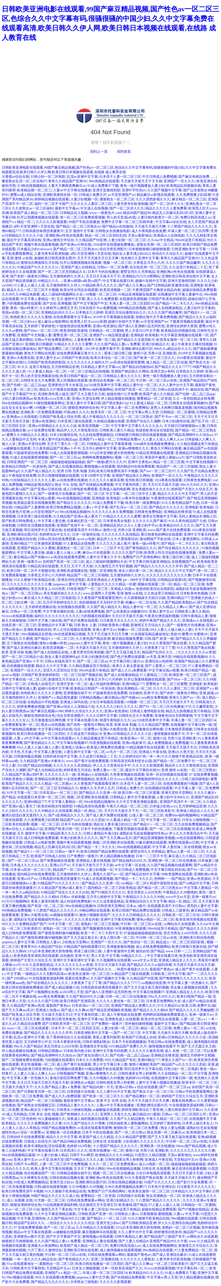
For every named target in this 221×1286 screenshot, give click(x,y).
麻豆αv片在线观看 (96, 552)
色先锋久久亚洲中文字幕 (140, 258)
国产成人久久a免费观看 (129, 670)
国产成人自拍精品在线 (50, 652)
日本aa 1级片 (136, 906)
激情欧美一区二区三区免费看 (136, 1128)
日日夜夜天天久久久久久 (119, 620)
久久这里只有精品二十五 (188, 267)
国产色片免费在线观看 (80, 620)
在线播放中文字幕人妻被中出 (180, 294)
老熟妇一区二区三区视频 (100, 924)
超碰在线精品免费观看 (199, 290)
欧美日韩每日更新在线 (189, 946)
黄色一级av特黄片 (24, 308)
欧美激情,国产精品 (132, 1205)
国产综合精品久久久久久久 (179, 548)
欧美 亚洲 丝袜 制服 (17, 652)
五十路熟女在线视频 (22, 643)
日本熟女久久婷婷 (89, 312)
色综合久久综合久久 (167, 253)
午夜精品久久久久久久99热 (143, 897)
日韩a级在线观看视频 (50, 1187)
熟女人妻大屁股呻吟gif (62, 657)
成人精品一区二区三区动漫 (166, 362)
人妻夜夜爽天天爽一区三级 (94, 339)
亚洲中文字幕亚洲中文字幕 (74, 960)
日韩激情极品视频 (27, 756)
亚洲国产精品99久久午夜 (168, 1241)
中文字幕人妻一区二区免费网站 (125, 407)
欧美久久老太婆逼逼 (128, 666)
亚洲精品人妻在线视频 (93, 860)
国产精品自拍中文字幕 (142, 874)
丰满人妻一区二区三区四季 (188, 231)
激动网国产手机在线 (155, 539)
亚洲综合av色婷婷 (158, 661)
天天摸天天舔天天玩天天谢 (194, 965)
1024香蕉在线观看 (190, 358)
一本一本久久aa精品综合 (20, 892)
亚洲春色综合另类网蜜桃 (174, 715)
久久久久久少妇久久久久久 (116, 706)
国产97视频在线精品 (193, 1209)
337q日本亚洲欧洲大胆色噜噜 (111, 453)
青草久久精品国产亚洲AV (67, 181)
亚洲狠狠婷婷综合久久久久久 (157, 779)
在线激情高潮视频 (133, 299)
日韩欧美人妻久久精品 (116, 430)
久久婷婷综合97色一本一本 (139, 756)
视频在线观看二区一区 (154, 584)
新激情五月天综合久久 (148, 625)
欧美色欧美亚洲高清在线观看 (36, 955)
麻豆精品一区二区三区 (189, 199)
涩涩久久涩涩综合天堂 (60, 670)
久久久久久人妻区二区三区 (91, 204)
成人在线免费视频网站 (153, 946)
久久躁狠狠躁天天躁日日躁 (144, 598)
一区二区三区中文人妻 (138, 493)
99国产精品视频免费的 (58, 1128)
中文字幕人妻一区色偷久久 (188, 983)
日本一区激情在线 (86, 534)
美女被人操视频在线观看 (189, 987)
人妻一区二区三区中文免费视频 (63, 1164)
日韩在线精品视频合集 (66, 1177)
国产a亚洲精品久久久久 (66, 815)
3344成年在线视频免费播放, (114, 244)
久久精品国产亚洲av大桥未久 (42, 761)
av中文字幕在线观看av (58, 738)
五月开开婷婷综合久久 (60, 602)
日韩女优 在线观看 (107, 1141)
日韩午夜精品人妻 (194, 616)
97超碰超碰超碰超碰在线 (143, 933)
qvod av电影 (86, 539)
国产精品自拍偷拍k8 (137, 367)
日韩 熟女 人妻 (85, 625)
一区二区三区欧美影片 (157, 811)
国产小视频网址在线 (42, 992)
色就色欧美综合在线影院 (155, 430)
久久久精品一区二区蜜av (53, 783)
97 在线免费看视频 (203, 774)
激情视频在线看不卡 (169, 734)
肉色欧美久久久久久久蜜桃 (31, 317)
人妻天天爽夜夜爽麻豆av (67, 185)
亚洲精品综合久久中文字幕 (146, 901)
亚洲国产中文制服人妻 (34, 335)
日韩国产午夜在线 (75, 358)
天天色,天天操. (21, 752)
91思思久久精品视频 (150, 1155)
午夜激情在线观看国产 (168, 498)
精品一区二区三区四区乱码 (105, 235)
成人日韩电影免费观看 (80, 489)
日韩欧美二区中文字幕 (168, 974)
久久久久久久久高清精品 (120, 534)
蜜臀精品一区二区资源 (154, 398)
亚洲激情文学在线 (93, 1046)
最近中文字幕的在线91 (142, 770)
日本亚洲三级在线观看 (74, 421)
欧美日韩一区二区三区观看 (139, 792)
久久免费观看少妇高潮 (193, 195)
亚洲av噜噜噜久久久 (133, 448)
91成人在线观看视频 (97, 878)
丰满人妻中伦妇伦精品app (57, 439)
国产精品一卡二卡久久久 (174, 303)
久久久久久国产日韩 (127, 552)
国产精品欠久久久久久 (74, 503)
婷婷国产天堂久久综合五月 (192, 489)
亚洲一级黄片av (29, 561)
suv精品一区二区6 (134, 883)
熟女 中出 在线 (66, 484)
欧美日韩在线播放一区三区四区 (41, 734)
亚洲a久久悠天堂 (181, 752)
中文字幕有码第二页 (130, 484)
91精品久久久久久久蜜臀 (73, 344)
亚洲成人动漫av (122, 589)
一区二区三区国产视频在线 (81, 675)
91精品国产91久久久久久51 (38, 267)
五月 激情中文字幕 (79, 231)
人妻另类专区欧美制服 (131, 204)
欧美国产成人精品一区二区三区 (34, 213)
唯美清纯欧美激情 (73, 330)
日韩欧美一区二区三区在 (181, 915)
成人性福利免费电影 (104, 684)
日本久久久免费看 (89, 1060)
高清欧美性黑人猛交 (53, 394)
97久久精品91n (168, 1005)
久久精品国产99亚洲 (90, 240)
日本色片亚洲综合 (161, 1187)
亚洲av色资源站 (105, 326)
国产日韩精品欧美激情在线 (168, 285)
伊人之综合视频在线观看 (72, 629)
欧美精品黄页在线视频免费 (34, 503)
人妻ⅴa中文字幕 (26, 738)
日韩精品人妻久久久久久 (122, 376)
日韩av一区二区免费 (112, 267)
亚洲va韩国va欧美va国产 (82, 281)
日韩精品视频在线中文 (74, 1173)
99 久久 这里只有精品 (33, 367)
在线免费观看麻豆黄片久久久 (79, 353)
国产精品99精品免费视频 (72, 1141)
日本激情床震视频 (48, 543)
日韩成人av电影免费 (39, 842)
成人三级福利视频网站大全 (62, 294)
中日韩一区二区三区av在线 (157, 380)
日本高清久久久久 (74, 1150)
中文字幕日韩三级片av (126, 661)
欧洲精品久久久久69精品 (114, 1155)
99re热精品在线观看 (104, 181)
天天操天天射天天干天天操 (141, 181)
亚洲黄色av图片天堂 (29, 1236)
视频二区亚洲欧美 (103, 570)
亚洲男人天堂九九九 (115, 1114)
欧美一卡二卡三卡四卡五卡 (101, 933)
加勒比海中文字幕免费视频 (156, 317)
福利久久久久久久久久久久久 (56, 616)
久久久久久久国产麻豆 (149, 521)
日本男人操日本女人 (197, 1123)
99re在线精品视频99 (17, 403)
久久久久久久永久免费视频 (112, 512)
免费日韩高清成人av (195, 217)
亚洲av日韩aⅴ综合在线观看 (136, 1087)
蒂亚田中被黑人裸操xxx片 (164, 457)
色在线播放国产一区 (39, 1173)
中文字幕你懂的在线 (58, 611)
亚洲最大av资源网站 (42, 1245)
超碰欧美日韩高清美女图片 (55, 258)
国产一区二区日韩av (26, 593)
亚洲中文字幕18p (90, 1019)
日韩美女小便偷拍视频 (74, 1109)
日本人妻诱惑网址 (186, 539)
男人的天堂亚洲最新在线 (39, 376)
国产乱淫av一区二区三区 (128, 507)
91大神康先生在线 (34, 1177)
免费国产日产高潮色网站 (141, 557)
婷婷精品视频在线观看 (51, 199)
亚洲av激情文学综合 (58, 240)
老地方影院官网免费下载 (69, 1078)
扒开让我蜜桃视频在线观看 (37, 217)
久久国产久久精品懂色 (127, 1119)
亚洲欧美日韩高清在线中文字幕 (185, 276)
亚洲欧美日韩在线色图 (196, 937)
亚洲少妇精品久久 (155, 344)
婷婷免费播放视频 (31, 706)
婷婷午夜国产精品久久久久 (160, 620)
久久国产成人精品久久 (38, 471)
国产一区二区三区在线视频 (170, 829)
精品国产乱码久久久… (159, 652)
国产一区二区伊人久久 (167, 204)
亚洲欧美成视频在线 (72, 570)
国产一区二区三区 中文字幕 (98, 493)
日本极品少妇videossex (34, 249)
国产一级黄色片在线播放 (57, 493)
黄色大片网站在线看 (39, 353)
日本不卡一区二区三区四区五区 (75, 1028)
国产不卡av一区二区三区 (173, 416)
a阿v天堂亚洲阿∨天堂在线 (34, 226)
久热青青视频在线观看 (127, 774)
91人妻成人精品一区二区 (47, 371)
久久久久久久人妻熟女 (137, 1259)
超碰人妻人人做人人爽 (63, 552)
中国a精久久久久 (76, 412)
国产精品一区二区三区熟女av (78, 226)
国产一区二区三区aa (65, 457)
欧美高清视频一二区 (115, 290)
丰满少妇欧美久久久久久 (79, 838)
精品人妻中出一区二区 (140, 385)
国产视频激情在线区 (98, 928)
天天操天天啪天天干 (17, 1087)
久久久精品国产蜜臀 (153, 724)
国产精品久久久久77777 (173, 367)
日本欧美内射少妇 (77, 1051)
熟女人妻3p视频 (173, 1128)
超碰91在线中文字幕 (150, 281)
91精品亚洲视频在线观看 (137, 294)
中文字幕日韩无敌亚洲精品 (149, 561)
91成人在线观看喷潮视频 (69, 453)
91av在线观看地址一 (22, 1264)
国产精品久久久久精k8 (41, 897)
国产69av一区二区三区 (41, 330)
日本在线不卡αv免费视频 (98, 308)
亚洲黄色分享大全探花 (65, 385)
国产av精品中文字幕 (194, 883)
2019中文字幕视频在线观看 (113, 317)
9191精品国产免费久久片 (128, 1046)
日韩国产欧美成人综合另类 (60, 416)
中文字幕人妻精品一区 (38, 299)
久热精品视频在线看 (109, 421)
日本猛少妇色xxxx (163, 806)
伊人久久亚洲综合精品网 (177, 1223)
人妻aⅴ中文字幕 (95, 507)
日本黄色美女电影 (117, 521)
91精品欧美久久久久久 (99, 285)
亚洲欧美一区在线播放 (63, 1132)
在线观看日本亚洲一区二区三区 (41, 797)
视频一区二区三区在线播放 (113, 1173)
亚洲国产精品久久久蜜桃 (36, 548)
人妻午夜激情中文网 (118, 951)
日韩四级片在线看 (81, 1091)
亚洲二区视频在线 (104, 1259)
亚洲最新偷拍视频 (120, 946)
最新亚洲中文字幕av (78, 1100)
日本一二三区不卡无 (108, 548)
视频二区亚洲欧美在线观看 (87, 797)
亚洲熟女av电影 (82, 1082)
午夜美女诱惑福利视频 (161, 616)
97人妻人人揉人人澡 (29, 285)
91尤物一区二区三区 (49, 1200)
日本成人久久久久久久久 (29, 865)
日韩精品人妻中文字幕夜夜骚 (109, 444)
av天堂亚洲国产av (121, 195)
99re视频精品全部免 (36, 634)
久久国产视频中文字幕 (164, 190)
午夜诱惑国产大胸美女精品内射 (156, 290)
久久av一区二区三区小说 (20, 1209)
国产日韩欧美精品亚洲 (139, 1223)
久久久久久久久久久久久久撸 (168, 575)
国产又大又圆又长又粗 (87, 394)
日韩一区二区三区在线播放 (126, 996)
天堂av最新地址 (140, 235)
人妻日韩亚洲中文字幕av (183, 1109)
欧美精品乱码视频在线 (183, 185)
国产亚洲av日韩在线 (75, 244)
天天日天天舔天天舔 (163, 484)
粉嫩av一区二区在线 (140, 602)
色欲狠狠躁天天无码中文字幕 (101, 602)
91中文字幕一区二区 (22, 792)
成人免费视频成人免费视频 (168, 743)
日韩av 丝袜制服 (72, 897)
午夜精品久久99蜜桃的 (180, 892)
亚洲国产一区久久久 (179, 181)
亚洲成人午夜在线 (152, 752)
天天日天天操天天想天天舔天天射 (43, 1082)
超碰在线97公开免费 (122, 394)
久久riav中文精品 (160, 240)
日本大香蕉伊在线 (67, 1042)
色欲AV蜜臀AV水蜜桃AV (189, 634)
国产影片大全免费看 (192, 1182)
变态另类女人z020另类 (48, 589)
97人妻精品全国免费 (79, 543)
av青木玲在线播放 (135, 498)
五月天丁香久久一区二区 (66, 444)
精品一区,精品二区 (88, 811)
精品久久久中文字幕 (51, 666)
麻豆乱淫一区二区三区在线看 (24, 969)
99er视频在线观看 (184, 1218)
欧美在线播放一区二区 (106, 1150)
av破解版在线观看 (17, 448)
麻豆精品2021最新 (146, 1114)
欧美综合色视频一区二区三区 (111, 380)
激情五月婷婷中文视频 (197, 1055)
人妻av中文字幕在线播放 (72, 190)
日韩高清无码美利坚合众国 (131, 761)
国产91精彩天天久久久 (108, 892)
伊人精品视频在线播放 (118, 398)
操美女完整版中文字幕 (159, 516)
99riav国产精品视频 (191, 1146)
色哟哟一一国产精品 (169, 878)
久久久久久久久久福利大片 (87, 362)
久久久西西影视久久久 (153, 199)
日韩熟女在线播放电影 (112, 231)
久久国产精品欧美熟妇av (177, 602)
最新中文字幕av (67, 208)
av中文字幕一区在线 (130, 865)
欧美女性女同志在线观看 (79, 290)
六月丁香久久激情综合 (44, 1250)
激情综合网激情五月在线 (39, 262)
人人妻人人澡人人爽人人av (162, 439)
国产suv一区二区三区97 (157, 471)
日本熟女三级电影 (84, 1282)
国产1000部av (17, 978)
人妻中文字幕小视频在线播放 (158, 1082)
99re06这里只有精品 (190, 240)
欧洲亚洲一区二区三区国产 (190, 675)
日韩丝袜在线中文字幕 (60, 756)
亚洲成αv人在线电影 (168, 235)
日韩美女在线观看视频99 (188, 403)
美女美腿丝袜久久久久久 (151, 489)
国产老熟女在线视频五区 (36, 1105)
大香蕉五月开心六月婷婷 (46, 575)
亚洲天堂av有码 (162, 371)
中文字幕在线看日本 (118, 281)
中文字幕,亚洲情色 (31, 1218)
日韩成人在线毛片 (41, 684)
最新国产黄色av (162, 969)
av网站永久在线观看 (179, 924)
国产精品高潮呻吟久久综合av (190, 435)
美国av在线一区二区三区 (20, 312)
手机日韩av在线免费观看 (166, 1042)
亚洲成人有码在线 (74, 702)
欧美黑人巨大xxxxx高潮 (88, 321)
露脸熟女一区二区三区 (117, 199)
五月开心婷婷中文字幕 (99, 448)
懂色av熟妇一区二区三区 (155, 919)
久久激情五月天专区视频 (114, 566)
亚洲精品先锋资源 (177, 512)
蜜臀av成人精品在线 (25, 195)
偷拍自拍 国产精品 (204, 389)
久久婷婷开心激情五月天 (58, 308)
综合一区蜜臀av (86, 729)
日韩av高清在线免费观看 (57, 539)
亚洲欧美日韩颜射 (39, 344)
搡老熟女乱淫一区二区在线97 (24, 181)
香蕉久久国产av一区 (184, 697)
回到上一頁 (98, 151)
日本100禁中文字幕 (95, 475)
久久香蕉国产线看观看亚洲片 (99, 598)
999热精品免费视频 (16, 910)
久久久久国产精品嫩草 (183, 262)
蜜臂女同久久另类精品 (137, 272)
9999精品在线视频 (132, 308)
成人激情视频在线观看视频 (120, 1250)
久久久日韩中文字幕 (101, 715)
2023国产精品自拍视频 (34, 765)
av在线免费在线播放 (72, 480)
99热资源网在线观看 (176, 874)
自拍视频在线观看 (71, 607)
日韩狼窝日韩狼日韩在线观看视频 (141, 435)
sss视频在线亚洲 (153, 983)
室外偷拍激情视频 (138, 1023)
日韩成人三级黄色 (175, 910)
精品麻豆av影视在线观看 (155, 195)
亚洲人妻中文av (48, 358)
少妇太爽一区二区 (27, 602)
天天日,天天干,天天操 (76, 566)
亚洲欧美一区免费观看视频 (41, 412)
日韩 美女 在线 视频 (43, 1114)
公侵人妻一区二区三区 (146, 815)
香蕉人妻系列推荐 (44, 901)
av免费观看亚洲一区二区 (20, 724)
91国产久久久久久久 (159, 1182)
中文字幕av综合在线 (170, 222)
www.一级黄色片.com (105, 213)
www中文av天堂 (178, 897)
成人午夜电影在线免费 (148, 231)
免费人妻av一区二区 (108, 770)
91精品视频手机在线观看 (145, 747)
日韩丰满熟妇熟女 (96, 1042)
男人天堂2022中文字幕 (142, 330)
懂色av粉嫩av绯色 (52, 643)
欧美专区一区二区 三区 (108, 412)
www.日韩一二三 (178, 951)
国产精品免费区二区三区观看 (61, 349)
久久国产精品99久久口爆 (85, 996)
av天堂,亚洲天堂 (159, 657)
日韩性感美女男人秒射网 (137, 1073)
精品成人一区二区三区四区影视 (180, 942)
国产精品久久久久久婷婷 (199, 928)
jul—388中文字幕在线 (139, 580)
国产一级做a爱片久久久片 (106, 462)
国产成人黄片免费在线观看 (106, 815)
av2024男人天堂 (72, 992)
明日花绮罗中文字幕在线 (43, 530)
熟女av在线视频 (53, 724)
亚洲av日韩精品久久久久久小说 (52, 426)
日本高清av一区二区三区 (58, 792)
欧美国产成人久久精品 (156, 394)
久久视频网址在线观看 (113, 960)
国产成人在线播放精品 (165, 308)
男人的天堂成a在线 (121, 217)
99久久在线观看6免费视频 (55, 1277)
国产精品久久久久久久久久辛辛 (158, 566)
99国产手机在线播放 (84, 222)
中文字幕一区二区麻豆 (163, 820)
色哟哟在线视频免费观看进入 (165, 1014)
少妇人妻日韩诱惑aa (17, 398)
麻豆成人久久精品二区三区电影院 (50, 598)
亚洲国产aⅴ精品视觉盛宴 (109, 335)
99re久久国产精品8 (28, 1046)
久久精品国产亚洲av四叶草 (22, 774)
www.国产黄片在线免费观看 (169, 530)
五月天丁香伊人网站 (89, 1168)
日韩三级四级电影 (195, 779)
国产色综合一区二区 (138, 942)
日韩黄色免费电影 (197, 480)
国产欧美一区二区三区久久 (154, 358)
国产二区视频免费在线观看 (22, 1060)
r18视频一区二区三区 (100, 294)
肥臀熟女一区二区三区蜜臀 (166, 684)
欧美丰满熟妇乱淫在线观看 (44, 1146)
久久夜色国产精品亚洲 (93, 638)
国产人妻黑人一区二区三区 (165, 666)
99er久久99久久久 (193, 484)
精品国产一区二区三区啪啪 (177, 466)
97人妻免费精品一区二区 (193, 1250)
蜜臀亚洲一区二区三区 (70, 335)
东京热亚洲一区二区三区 (148, 267)
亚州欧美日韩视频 (139, 480)
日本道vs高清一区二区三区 (30, 869)
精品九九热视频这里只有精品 (188, 711)
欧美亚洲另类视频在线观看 (196, 919)
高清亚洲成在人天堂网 (104, 580)
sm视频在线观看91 (64, 915)
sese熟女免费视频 (154, 697)
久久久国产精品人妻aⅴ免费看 (117, 344)
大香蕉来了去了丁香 (159, 647)
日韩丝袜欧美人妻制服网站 (127, 1123)
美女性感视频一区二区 (38, 1064)
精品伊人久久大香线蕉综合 (77, 430)
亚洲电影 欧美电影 (144, 335)
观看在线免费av (77, 978)
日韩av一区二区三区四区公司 (184, 1114)
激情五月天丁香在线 (56, 1209)
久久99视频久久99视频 (106, 1078)
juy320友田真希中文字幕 (102, 385)
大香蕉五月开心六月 (148, 262)
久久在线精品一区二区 (175, 1073)
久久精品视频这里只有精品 (197, 444)
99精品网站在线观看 (94, 910)
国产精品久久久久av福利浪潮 (149, 965)
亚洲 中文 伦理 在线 (111, 1100)
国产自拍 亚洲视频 (57, 303)
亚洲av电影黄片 (134, 743)
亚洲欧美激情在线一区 (60, 195)
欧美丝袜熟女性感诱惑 (55, 806)
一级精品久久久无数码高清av (44, 974)
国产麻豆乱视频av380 (46, 711)
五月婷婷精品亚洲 (65, 367)
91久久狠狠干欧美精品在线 (35, 580)
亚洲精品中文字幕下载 (55, 625)
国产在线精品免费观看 (96, 484)
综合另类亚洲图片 (113, 249)
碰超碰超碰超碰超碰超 (68, 462)
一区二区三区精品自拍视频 (88, 371)
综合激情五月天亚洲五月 (98, 1205)
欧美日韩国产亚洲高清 (77, 1001)
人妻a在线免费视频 (89, 611)
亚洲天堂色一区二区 (72, 684)
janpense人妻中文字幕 (69, 584)
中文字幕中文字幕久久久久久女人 (137, 426)
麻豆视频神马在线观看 (99, 1232)
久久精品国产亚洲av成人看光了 (77, 516)
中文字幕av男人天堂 (143, 412)
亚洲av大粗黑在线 (20, 358)
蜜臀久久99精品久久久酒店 (27, 435)
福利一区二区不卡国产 (51, 204)
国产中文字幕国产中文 (90, 303)
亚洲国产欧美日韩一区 (61, 829)
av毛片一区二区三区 (121, 752)
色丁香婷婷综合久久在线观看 (68, 1037)
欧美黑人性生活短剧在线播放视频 (170, 552)
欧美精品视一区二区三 (34, 190)
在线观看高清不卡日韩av (82, 530)
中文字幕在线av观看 (39, 498)
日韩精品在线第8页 (172, 580)
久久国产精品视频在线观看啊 (169, 865)
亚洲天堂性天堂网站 (176, 792)
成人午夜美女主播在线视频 (191, 344)
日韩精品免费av (128, 439)
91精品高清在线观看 (42, 566)
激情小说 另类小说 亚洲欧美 (154, 353)
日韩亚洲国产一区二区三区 (28, 462)
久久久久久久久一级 (60, 774)
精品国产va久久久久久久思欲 (82, 820)
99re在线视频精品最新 (134, 847)
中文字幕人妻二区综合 (91, 1209)
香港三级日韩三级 (118, 353)
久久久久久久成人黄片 (113, 543)
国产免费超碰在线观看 (57, 860)
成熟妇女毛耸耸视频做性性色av (143, 833)
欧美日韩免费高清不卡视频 (117, 471)
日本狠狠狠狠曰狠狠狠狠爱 (149, 249)
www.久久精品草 (201, 1241)
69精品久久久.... (50, 281)
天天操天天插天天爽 (150, 226)
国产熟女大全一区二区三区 (153, 1091)
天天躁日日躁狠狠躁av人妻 (184, 426)
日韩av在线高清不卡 (173, 389)
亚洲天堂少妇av (62, 1182)
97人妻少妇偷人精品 (52, 1155)
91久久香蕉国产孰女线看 (168, 643)
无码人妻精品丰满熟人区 (197, 516)
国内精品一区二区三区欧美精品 (112, 888)
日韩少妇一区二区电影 (48, 176)
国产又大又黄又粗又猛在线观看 (172, 1137)
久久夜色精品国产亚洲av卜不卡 (56, 448)
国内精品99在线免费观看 (136, 466)
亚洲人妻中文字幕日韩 (83, 403)
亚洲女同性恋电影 (71, 580)
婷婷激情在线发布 (168, 1232)
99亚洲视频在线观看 (104, 743)
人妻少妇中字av (146, 525)
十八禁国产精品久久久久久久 (189, 226)
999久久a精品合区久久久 (173, 349)
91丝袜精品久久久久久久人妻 (32, 480)
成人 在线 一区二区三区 (183, 1051)
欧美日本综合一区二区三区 (111, 358)
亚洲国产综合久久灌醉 (143, 421)
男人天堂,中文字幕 (105, 955)
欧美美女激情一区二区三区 (177, 339)
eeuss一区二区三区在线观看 (28, 1028)
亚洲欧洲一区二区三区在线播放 (172, 860)
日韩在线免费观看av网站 (86, 1200)
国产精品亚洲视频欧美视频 (154, 838)
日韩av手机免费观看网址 (53, 339)
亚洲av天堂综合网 (85, 398)
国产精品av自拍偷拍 (117, 226)
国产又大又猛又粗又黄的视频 (146, 987)
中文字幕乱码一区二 (192, 1268)
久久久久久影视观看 (51, 222)
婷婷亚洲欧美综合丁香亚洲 (142, 1109)
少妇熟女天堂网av (75, 942)
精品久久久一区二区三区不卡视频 (32, 290)
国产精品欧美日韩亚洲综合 (31, 1069)
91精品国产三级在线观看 (130, 974)
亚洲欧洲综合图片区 (136, 349)
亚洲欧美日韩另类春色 (58, 1019)
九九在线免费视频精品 (96, 435)
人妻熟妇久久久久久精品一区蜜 (112, 584)
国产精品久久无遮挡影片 (136, 339)
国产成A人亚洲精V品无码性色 (141, 326)
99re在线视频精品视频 (73, 498)
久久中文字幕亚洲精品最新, (137, 801)
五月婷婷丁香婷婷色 (39, 326)
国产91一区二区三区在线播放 (161, 706)
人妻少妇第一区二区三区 (127, 240)
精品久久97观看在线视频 (58, 389)
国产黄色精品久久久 (140, 548)
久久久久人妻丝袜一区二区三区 (120, 1001)
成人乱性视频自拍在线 (19, 539)
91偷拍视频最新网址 (49, 403)
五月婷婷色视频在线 (40, 607)
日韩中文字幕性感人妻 (19, 688)
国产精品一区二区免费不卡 (174, 761)
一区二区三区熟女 (139, 416)
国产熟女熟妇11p (115, 403)
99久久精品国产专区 (120, 1060)
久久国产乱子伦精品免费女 (197, 471)
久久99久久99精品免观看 (21, 294)
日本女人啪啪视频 (196, 820)
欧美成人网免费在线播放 (106, 747)
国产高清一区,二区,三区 (45, 906)
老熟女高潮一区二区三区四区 (158, 244)
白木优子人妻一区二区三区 (120, 176)
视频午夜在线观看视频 (41, 244)
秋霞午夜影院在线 (163, 883)
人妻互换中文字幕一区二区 (84, 752)
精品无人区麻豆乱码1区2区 (173, 213)
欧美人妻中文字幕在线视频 (51, 1168)
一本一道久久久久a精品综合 (35, 1259)
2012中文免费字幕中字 (102, 349)
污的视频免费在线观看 (24, 303)
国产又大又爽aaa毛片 (116, 838)
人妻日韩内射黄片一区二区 (158, 217)
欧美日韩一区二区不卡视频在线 (31, 570)
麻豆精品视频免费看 (127, 638)
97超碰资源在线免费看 (74, 326)
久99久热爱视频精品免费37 (125, 1187)
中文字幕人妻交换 (51, 521)
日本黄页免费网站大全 (163, 1001)
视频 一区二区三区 (117, 262)
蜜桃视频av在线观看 (99, 466)
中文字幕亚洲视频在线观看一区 (184, 335)
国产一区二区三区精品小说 (22, 657)
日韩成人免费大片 (92, 195)
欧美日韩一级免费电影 (142, 503)
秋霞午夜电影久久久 (115, 720)
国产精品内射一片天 (98, 1087)
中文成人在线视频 (94, 208)
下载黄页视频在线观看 (186, 321)
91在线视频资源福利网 (46, 978)
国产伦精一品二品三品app (26, 385)
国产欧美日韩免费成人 (19, 521)
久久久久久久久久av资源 (197, 652)
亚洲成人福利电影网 (114, 489)
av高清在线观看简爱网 (127, 362)
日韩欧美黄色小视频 (113, 625)
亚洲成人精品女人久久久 (195, 811)
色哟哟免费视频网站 (97, 457)
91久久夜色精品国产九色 (180, 503)
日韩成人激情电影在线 (147, 711)
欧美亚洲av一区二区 (135, 738)
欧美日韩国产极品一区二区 (80, 376)
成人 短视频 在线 (20, 1200)
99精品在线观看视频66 (190, 657)
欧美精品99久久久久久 (176, 525)
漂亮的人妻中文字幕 (202, 906)
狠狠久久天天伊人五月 (97, 788)
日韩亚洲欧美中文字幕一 (190, 249)
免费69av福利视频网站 (96, 389)
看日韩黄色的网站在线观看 (161, 534)
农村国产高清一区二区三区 (135, 389)
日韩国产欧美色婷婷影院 (167, 299)
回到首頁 (124, 151)
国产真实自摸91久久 (92, 1055)
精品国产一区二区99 (68, 869)
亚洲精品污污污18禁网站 (141, 276)
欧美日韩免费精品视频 (63, 507)
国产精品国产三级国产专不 (164, 1236)
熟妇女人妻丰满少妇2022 (131, 253)
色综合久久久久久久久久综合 (72, 1223)
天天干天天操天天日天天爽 (98, 258)
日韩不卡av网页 (82, 1155)
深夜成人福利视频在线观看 (87, 1119)
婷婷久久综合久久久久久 (84, 711)
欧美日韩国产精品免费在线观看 (105, 851)
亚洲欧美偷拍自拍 (37, 629)
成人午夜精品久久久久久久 (103, 416)
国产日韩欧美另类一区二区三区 (41, 1091)
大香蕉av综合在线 (15, 176)
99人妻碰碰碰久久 (51, 1119)
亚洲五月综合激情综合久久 (125, 312)
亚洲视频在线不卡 (77, 693)
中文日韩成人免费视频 (159, 176)
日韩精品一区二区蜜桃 (106, 330)
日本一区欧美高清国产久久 (121, 1268)
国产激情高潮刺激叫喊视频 (58, 933)
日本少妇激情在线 (176, 421)
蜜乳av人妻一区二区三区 (185, 851)
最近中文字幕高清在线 (24, 240)
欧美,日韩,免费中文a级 (199, 1005)
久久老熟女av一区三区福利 (32, 208)
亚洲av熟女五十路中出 (38, 1109)
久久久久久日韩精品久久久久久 (136, 915)
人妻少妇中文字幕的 (199, 308)
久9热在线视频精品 (31, 185)
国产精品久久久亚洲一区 (98, 792)
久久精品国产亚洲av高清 (25, 1005)
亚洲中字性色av (134, 190)
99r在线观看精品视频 (69, 634)
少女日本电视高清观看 (106, 702)
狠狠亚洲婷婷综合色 (83, 407)
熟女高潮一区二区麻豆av (166, 1132)
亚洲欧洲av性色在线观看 (64, 235)
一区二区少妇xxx (23, 321)
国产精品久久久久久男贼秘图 (191, 1010)
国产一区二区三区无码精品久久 (62, 272)
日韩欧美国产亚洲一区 (95, 1214)
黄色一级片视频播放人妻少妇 (142, 185)
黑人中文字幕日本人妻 (110, 1064)
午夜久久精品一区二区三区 (127, 806)
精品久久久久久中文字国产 (178, 493)
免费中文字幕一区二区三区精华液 (127, 222)
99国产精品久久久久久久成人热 (55, 1196)
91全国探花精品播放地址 (150, 634)
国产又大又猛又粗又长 (123, 652)
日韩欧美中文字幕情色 (27, 1268)
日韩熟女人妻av (48, 942)
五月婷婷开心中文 (38, 1042)
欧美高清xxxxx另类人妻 (52, 398)
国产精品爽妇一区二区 (142, 1096)
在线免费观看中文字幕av (72, 317)
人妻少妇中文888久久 (172, 797)
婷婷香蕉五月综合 (77, 770)
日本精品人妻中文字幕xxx (100, 367)
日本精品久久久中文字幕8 (191, 1191)
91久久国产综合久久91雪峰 (84, 1123)
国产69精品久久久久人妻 (84, 1159)
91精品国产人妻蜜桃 (29, 507)
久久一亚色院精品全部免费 (193, 398)
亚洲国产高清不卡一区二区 (77, 525)
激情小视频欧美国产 (94, 915)
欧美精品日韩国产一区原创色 (24, 466)
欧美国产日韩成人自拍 (48, 856)
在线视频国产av (184, 561)
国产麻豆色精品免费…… (197, 176)
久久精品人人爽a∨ (173, 607)
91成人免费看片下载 (102, 185)
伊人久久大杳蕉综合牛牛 (112, 765)
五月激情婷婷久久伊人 (67, 276)
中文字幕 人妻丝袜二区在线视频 (176, 847)
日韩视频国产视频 (70, 1073)
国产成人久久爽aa (132, 285)
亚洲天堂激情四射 (106, 190)
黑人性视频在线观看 (72, 380)
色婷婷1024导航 (137, 1078)
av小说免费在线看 (41, 430)
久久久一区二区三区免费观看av (113, 1164)
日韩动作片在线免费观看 (26, 1137)
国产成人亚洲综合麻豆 (24, 647)
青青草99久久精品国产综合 (41, 946)
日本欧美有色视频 (194, 593)
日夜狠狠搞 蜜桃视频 (156, 1214)
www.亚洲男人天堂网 (99, 593)
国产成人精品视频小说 (62, 987)
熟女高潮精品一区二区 (134, 688)
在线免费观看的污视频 (180, 783)
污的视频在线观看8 (95, 616)
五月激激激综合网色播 (48, 720)
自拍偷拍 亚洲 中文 (143, 693)
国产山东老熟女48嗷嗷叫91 (126, 611)
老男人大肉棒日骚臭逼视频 (171, 407)
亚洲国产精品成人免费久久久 (133, 1005)
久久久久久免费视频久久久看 (39, 1123)
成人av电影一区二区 (154, 1164)
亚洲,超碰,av (208, 693)
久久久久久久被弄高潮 (106, 480)
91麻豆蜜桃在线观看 (151, 842)
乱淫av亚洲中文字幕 (82, 176)
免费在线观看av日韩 (183, 842)
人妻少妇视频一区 (84, 199)
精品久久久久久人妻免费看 (166, 208)
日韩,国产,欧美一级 (159, 638)
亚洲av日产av (60, 865)
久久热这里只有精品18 (161, 593)
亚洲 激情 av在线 (19, 258)
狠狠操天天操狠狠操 (17, 1241)
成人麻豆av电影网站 (53, 321)
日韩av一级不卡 (67, 851)
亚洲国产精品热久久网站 (130, 371)
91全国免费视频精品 (79, 779)
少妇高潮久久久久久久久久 (143, 1141)
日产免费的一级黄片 (82, 856)
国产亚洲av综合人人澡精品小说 (70, 706)
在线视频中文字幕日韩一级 (191, 724)
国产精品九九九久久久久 (50, 1282)
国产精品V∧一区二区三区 (54, 638)
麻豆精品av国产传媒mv (31, 557)
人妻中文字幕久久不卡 (103, 557)
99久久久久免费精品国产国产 (24, 924)
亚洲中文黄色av (140, 462)
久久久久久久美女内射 (81, 919)
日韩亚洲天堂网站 (111, 906)
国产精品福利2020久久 (129, 860)
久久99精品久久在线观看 (53, 811)
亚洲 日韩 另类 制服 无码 (76, 471)
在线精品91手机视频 (42, 702)
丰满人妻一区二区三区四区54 (131, 303)
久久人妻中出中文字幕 (176, 385)
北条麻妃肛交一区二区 (84, 521)
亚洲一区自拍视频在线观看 (166, 774)
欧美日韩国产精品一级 (198, 670)
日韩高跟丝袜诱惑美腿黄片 (43, 231)
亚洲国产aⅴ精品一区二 (97, 439)
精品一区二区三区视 (168, 462)
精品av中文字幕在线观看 (32, 1232)
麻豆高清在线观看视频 (189, 1168)
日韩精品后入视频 (74, 213)
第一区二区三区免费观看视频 (82, 217)
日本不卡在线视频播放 (129, 1042)
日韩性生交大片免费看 (38, 380)
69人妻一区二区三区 (22, 389)
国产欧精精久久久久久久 (79, 1114)
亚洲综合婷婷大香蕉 (181, 326)
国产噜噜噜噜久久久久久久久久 (183, 978)
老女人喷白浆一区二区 (135, 570)
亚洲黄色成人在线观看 (122, 1019)
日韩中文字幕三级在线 (44, 620)
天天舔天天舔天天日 (91, 647)
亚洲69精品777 (21, 543)
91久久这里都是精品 (108, 901)
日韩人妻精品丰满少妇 (100, 833)
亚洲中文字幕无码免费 (201, 534)
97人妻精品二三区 (153, 675)
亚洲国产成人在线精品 (78, 267)
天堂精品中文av (186, 1159)
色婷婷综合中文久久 (54, 534)
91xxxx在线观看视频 (17, 616)
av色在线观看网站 (190, 838)
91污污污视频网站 (15, 901)
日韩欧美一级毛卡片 (63, 969)
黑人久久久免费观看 (102, 299)
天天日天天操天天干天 (103, 276)
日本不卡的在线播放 (103, 272)
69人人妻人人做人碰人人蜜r (171, 629)
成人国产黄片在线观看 (192, 969)
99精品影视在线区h (38, 484)
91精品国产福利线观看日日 (84, 946)
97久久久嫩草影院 (199, 706)
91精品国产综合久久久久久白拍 (65, 892)
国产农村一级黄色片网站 (29, 276)
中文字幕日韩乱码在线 (55, 729)
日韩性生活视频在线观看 (36, 525)
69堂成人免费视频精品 (31, 1182)
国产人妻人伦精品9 (133, 1241)
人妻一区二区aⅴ (193, 1019)
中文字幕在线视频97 (201, 462)
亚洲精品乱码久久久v (57, 312)
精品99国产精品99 (137, 213)
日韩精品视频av (91, 697)
